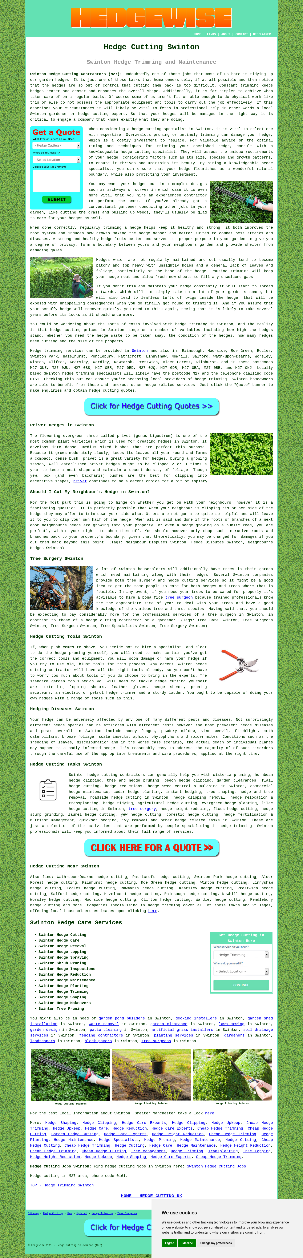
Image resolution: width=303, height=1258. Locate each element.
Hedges (103, 260)
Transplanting (223, 1151)
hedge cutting (65, 330)
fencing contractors (101, 1035)
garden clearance (168, 1024)
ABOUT (225, 34)
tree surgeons (156, 1041)
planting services (173, 1035)
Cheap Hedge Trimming (220, 1128)
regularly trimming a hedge (110, 227)
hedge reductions (123, 786)
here (152, 911)
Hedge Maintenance (73, 1140)
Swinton (140, 351)
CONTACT (241, 34)
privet (80, 481)
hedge (126, 152)
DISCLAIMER (262, 34)
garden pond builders (122, 1018)
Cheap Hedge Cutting (104, 1151)
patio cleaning (106, 1030)
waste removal (104, 1024)
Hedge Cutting (240, 1140)
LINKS (211, 34)
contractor (195, 195)
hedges (140, 184)
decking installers (196, 1018)
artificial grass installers (182, 1030)
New (69, 1213)
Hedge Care (96, 1128)
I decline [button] (187, 1243)
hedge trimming (191, 324)
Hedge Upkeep (225, 1123)
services (186, 385)
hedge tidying (118, 803)
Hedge (35, 351)
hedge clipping (195, 780)
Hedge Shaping (60, 1123)
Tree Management (148, 1151)
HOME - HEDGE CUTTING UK (151, 1195)
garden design (45, 1030)
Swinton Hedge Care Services (76, 923)
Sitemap (33, 1213)
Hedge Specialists (118, 1140)
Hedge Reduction (130, 1128)
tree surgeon (179, 597)
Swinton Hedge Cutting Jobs (216, 1166)
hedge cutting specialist (159, 129)
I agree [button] (169, 1243)
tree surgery (142, 809)
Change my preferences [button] (216, 1243)
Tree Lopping (257, 1151)
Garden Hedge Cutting (74, 1134)
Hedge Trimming (187, 1151)
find (46, 877)
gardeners (234, 1035)
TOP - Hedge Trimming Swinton (62, 1185)
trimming (239, 271)
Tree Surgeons (127, 1213)
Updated (81, 1213)
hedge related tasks (197, 820)
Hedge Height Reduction (178, 1134)
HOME (198, 34)
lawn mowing (232, 1024)
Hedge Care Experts (144, 1123)
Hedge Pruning (159, 1140)
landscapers (42, 1041)
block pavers (98, 1041)
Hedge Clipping (99, 1123)
